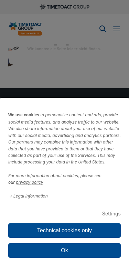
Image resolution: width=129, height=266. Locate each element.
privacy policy (29, 182)
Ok (64, 250)
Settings (111, 213)
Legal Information (30, 196)
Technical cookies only (64, 230)
